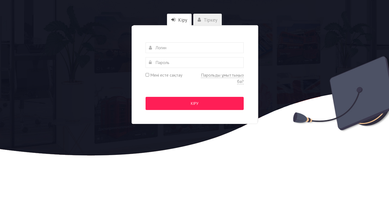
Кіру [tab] (179, 20)
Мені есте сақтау (164, 75)
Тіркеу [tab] (207, 20)
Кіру (194, 103)
